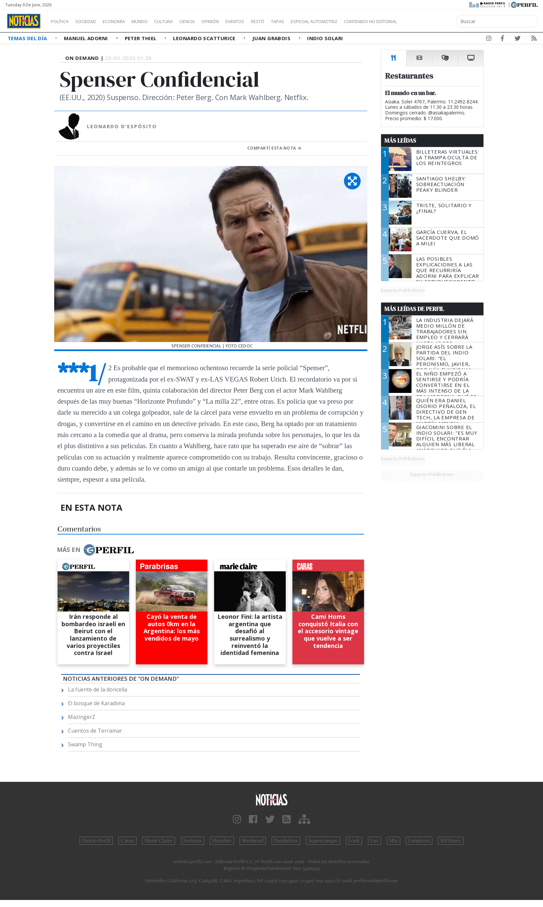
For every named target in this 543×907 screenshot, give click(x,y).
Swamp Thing (85, 744)
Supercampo (323, 841)
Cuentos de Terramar (95, 730)
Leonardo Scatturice (205, 38)
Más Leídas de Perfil (414, 309)
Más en (95, 550)
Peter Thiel (141, 38)
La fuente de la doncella (97, 689)
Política (62, 21)
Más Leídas (400, 141)
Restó (293, 21)
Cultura (182, 21)
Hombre (222, 841)
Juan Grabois (272, 38)
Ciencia (210, 21)
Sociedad (92, 21)
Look (354, 841)
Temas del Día (28, 38)
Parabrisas (286, 841)
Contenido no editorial (427, 21)
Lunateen (419, 841)
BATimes (450, 841)
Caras (127, 841)
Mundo (155, 21)
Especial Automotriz (358, 21)
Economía (125, 21)
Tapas (315, 21)
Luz (374, 841)
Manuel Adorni (86, 38)
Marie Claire (159, 841)
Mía (393, 841)
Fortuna (192, 841)
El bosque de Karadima (96, 703)
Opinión (238, 21)
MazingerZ (81, 717)
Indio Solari (325, 38)
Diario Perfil (96, 841)
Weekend (253, 841)
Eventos (266, 21)
